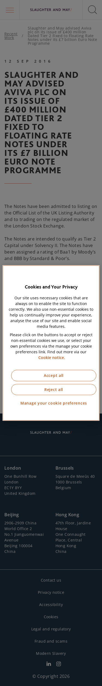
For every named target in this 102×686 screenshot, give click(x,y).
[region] (50, 343)
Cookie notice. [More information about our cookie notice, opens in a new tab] (51, 357)
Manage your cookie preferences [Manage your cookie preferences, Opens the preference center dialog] (53, 403)
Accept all (54, 375)
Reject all (53, 389)
